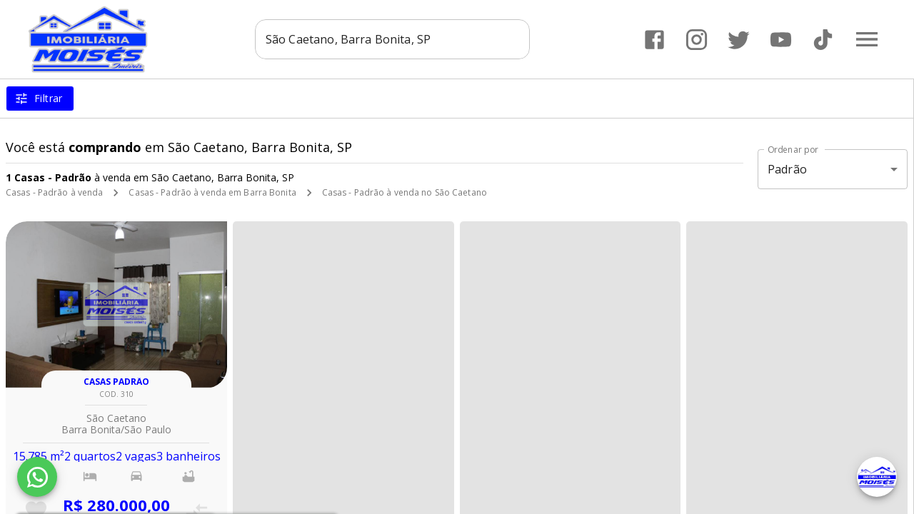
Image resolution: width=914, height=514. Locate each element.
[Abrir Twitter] (738, 39)
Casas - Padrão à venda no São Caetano (404, 192)
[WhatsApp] (37, 477)
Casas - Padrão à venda (54, 192)
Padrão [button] (787, 169)
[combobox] (392, 39)
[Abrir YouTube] (780, 39)
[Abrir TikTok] (822, 39)
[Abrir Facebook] (654, 39)
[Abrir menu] (867, 39)
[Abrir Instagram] (696, 39)
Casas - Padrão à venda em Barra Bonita (212, 192)
